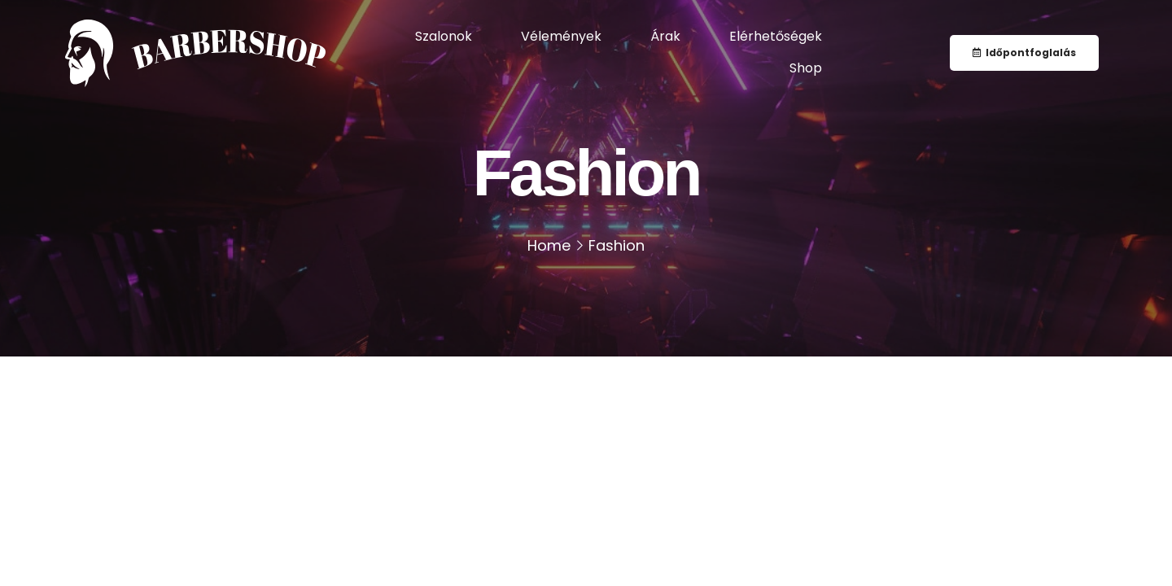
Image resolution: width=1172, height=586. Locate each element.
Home (549, 245)
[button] (1024, 53)
